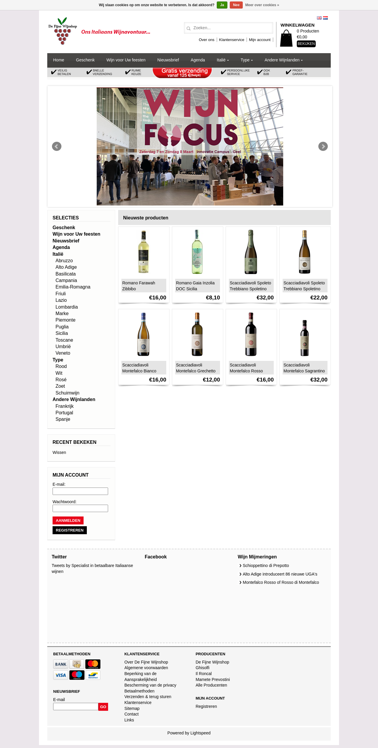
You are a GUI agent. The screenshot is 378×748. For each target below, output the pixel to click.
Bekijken (306, 44)
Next (323, 146)
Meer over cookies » (262, 5)
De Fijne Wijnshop (212, 662)
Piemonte (66, 319)
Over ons (206, 40)
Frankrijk (65, 406)
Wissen (59, 452)
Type (245, 60)
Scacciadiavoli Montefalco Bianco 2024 (139, 371)
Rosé (61, 379)
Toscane (64, 340)
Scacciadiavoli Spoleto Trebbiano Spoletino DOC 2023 (304, 289)
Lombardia (67, 306)
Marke (62, 313)
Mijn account (260, 40)
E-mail (59, 699)
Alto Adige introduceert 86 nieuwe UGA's (280, 574)
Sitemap (131, 708)
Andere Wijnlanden (282, 60)
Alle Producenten (211, 685)
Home (58, 60)
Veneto (63, 353)
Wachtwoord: (64, 501)
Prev (56, 146)
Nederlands (325, 17)
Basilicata (66, 273)
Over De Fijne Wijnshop (146, 662)
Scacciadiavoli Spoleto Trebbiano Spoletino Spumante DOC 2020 (250, 289)
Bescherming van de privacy (150, 685)
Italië (221, 60)
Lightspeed (200, 733)
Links (129, 720)
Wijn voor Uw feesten (125, 60)
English (319, 17)
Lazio (61, 300)
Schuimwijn (67, 392)
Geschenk (85, 60)
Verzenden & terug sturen (147, 696)
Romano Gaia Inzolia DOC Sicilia (195, 286)
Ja (222, 5)
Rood (61, 366)
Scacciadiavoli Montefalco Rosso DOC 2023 (246, 371)
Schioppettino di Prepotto (266, 565)
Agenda (198, 60)
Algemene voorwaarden (146, 667)
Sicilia (62, 333)
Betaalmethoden (139, 691)
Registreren (206, 706)
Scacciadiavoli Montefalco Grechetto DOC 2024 (196, 371)
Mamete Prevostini (212, 679)
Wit (59, 373)
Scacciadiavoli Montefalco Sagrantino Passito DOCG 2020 (304, 371)
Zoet (60, 386)
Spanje (63, 419)
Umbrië (63, 346)
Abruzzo (64, 260)
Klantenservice (231, 40)
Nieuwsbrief (168, 60)
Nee (236, 5)
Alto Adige (66, 267)
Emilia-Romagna (73, 286)
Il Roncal (203, 673)
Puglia (62, 326)
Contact (131, 714)
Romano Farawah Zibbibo (138, 286)
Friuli (61, 293)
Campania (66, 280)
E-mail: (59, 484)
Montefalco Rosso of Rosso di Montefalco (281, 582)
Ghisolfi (202, 667)
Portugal (64, 412)
